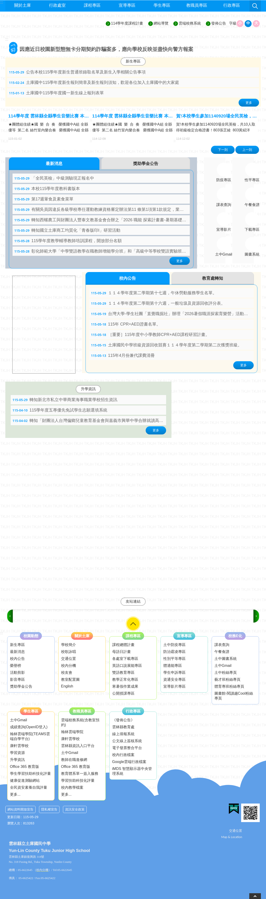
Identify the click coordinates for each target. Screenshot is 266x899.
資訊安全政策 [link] (75, 809)
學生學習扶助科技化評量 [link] (30, 774)
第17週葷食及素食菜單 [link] (44, 199)
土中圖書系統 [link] (225, 659)
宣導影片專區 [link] (174, 686)
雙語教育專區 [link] (123, 672)
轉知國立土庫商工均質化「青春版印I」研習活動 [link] (67, 230)
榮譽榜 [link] (15, 666)
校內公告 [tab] (127, 278)
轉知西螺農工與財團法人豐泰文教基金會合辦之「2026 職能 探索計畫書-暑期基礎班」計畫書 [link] (102, 220)
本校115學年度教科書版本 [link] (47, 188)
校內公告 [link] (17, 659)
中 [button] (248, 23)
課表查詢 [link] (221, 645)
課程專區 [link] (92, 5)
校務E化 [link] (235, 636)
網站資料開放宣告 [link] (20, 809)
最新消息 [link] (17, 652)
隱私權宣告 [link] (49, 809)
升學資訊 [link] (88, 389)
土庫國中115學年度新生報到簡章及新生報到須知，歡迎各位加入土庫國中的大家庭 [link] (94, 82)
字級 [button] (232, 23)
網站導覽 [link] (161, 23)
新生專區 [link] (133, 61)
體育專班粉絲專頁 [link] (229, 686)
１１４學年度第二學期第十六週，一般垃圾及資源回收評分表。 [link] (158, 303)
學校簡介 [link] (68, 645)
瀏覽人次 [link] (13, 823)
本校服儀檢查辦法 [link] (40, 49)
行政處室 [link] (57, 5)
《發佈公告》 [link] (123, 720)
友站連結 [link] (133, 601)
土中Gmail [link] (223, 666)
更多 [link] (249, 102)
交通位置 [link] (68, 659)
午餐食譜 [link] (221, 652)
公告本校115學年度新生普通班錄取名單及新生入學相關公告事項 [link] (77, 72)
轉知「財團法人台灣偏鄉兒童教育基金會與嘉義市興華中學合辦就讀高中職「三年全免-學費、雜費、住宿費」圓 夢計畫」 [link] (89, 420)
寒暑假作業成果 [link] (125, 686)
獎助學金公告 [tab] (145, 163)
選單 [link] (133, 623)
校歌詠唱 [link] (68, 652)
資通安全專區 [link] (174, 679)
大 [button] (256, 23)
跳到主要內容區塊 (2, 2)
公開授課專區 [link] (123, 693)
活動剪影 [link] (17, 672)
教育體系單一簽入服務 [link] (79, 774)
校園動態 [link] (30, 636)
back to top (255, 896)
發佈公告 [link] (218, 23)
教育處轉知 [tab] (212, 278)
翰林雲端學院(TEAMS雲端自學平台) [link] (30, 736)
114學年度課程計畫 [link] (127, 23)
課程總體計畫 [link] (123, 645)
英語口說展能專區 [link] (127, 666)
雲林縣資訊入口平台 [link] (78, 746)
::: (6, 39)
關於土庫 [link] (22, 5)
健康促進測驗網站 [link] (25, 780)
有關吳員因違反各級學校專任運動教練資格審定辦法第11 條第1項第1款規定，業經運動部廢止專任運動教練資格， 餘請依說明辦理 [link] (102, 209)
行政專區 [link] (231, 5)
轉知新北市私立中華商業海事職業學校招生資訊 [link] (65, 399)
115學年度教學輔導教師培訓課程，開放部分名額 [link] (68, 240)
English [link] (67, 686)
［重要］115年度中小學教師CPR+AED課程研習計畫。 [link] (150, 334)
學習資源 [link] (17, 753)
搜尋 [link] (255, 6)
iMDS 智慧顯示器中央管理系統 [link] (132, 771)
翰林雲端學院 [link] (72, 732)
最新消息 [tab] (54, 163)
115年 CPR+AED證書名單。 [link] (126, 324)
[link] (234, 809)
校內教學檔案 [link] (72, 787)
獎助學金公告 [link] (21, 686)
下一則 (223, 150)
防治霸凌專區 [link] (174, 652)
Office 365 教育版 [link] (24, 767)
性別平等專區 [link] (174, 659)
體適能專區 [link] (172, 666)
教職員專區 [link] (196, 5)
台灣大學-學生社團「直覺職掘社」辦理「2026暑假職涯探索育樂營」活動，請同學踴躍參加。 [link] (172, 313)
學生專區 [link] (162, 5)
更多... (15, 794)
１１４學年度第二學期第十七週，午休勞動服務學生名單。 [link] (154, 293)
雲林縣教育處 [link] (123, 727)
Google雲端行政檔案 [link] (129, 762)
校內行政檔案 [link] (123, 755)
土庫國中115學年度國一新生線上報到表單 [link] (56, 93)
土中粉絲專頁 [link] (225, 672)
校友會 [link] (66, 672)
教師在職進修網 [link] (74, 760)
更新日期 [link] (13, 817)
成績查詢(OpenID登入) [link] (29, 727)
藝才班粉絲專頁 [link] (227, 679)
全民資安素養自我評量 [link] (28, 787)
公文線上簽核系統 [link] (127, 741)
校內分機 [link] (68, 666)
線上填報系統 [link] (123, 734)
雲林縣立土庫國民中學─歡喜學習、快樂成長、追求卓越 (47, 23)
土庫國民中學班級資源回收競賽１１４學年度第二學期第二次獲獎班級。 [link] (166, 345)
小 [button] (240, 23)
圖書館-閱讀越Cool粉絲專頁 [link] (233, 695)
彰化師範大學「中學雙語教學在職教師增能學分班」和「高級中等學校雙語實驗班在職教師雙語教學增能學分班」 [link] (102, 251)
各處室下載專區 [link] (125, 659)
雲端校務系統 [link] (190, 23)
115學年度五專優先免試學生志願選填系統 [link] (60, 410)
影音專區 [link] (17, 679)
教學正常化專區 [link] (125, 679)
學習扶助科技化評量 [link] (78, 780)
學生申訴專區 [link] (174, 672)
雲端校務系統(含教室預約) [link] (80, 722)
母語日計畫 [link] (121, 652)
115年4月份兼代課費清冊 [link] (123, 355)
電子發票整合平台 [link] (127, 748)
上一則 (247, 150)
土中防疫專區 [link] (174, 645)
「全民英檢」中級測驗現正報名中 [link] (54, 178)
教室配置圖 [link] (70, 679)
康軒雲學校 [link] (19, 746)
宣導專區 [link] (127, 5)
